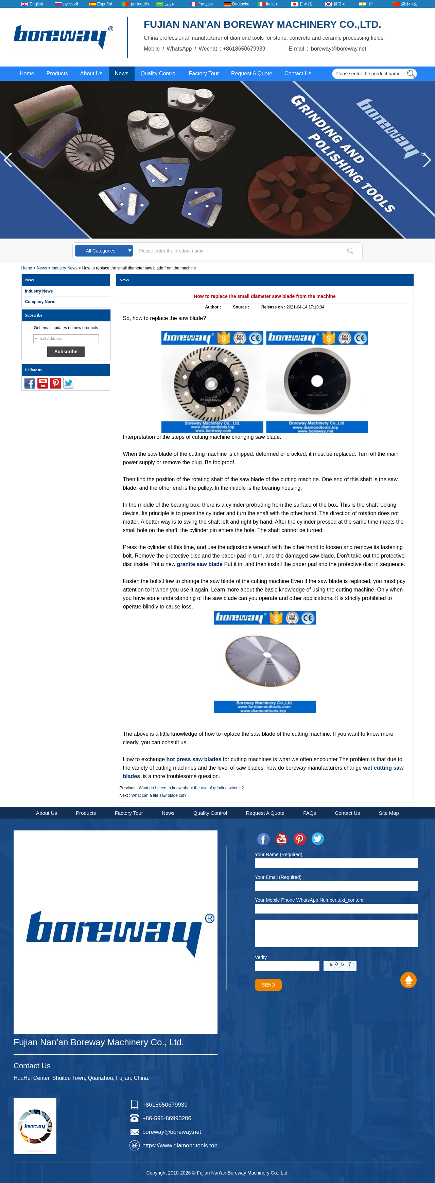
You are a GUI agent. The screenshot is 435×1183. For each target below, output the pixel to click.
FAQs (309, 813)
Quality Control (159, 73)
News (121, 73)
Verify (261, 957)
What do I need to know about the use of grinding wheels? (191, 788)
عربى (169, 4)
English (36, 4)
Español (104, 4)
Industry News (64, 268)
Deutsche (240, 4)
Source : (241, 307)
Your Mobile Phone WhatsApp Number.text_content (309, 900)
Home (27, 73)
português (140, 4)
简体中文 (409, 4)
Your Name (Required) (278, 854)
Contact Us (297, 73)
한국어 (339, 4)
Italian (271, 4)
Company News (40, 301)
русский (71, 4)
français (205, 4)
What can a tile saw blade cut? (159, 795)
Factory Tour (204, 73)
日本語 (306, 4)
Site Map (389, 813)
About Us (91, 73)
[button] (427, 160)
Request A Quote (251, 73)
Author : (213, 307)
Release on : (273, 307)
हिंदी (370, 4)
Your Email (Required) (278, 877)
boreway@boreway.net (171, 1132)
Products (57, 73)
